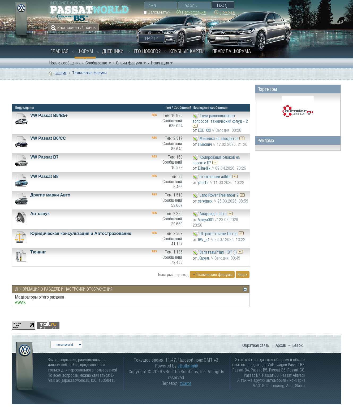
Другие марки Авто (50, 195)
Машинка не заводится (219, 138)
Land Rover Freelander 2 (219, 195)
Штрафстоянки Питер (219, 233)
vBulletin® (188, 366)
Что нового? (146, 51)
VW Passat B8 (44, 176)
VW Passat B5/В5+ (49, 115)
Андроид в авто (213, 213)
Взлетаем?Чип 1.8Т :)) (218, 252)
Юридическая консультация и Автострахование (80, 233)
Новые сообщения (64, 62)
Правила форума (231, 51)
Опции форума (129, 62)
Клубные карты (187, 51)
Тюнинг (38, 252)
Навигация (160, 62)
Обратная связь (255, 345)
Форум (85, 51)
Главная (59, 51)
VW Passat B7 (44, 157)
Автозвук (40, 213)
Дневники (113, 51)
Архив (280, 345)
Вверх (242, 274)
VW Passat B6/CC (48, 138)
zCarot (185, 383)
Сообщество (96, 62)
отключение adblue (215, 176)
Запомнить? (156, 12)
